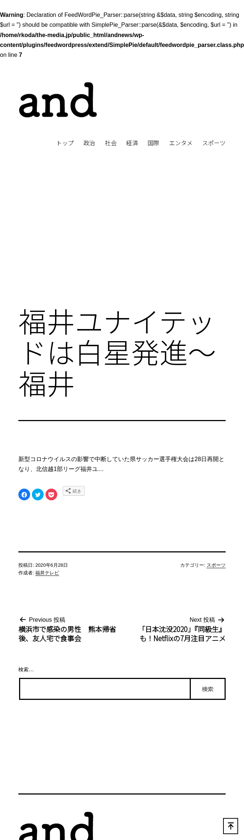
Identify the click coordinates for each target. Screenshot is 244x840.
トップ (65, 142)
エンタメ (181, 142)
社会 (111, 142)
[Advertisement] (122, 239)
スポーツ (214, 142)
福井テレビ (47, 573)
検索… (26, 669)
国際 (153, 142)
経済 (132, 142)
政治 (89, 142)
